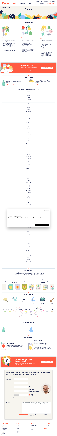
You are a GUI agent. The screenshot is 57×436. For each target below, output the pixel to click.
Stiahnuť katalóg (10, 84)
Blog (36, 3)
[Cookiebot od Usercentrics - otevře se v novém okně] (45, 210)
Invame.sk (32, 430)
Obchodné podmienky (34, 425)
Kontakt (42, 3)
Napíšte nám (38, 84)
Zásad (45, 414)
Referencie (22, 3)
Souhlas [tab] (14, 212)
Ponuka (14, 3)
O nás (30, 3)
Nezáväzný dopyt (50, 3)
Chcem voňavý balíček (47, 67)
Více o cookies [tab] (42, 212)
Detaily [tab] (28, 212)
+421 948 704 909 (52, 1)
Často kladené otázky (46, 361)
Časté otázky (19, 432)
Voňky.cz (32, 429)
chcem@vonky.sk (46, 1)
